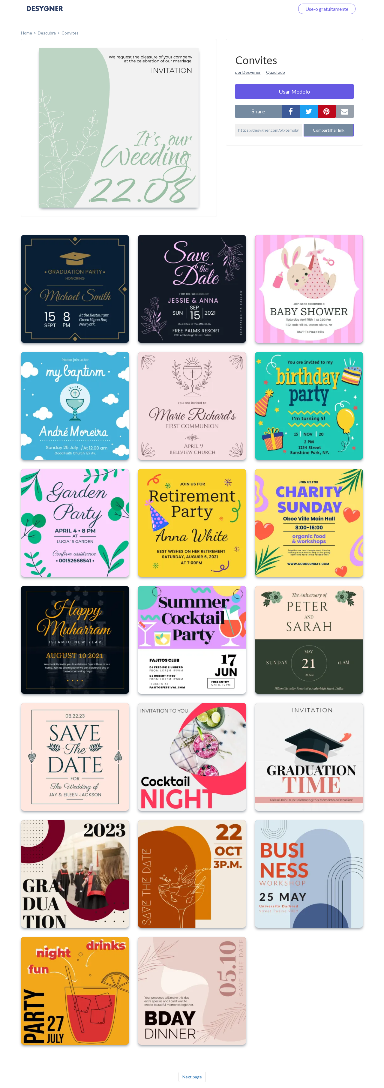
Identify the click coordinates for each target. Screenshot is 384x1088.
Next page (192, 1076)
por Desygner (248, 72)
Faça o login (275, 8)
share (258, 111)
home (26, 32)
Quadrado (275, 72)
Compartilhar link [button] (328, 130)
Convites (70, 32)
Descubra (47, 32)
